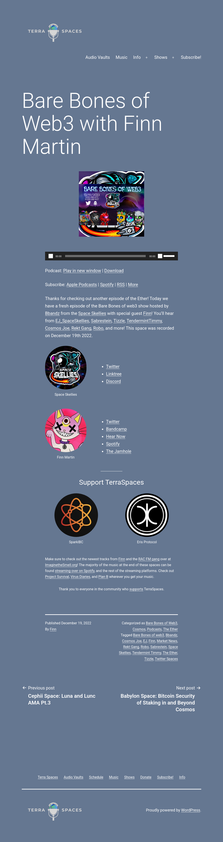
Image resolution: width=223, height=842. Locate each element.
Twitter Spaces (166, 659)
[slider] (105, 256)
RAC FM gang (148, 559)
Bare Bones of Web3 (161, 623)
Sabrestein (101, 320)
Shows (160, 57)
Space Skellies (92, 313)
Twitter (113, 366)
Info (137, 57)
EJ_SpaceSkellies (72, 320)
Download (114, 270)
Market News (167, 641)
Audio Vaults (97, 57)
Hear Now (115, 436)
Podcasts (154, 629)
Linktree (114, 374)
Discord (113, 381)
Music (121, 57)
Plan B (103, 577)
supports (136, 589)
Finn (147, 313)
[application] (111, 256)
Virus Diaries (80, 577)
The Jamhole (118, 451)
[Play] (51, 256)
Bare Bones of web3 (148, 635)
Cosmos (139, 629)
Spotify (107, 284)
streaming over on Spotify (74, 571)
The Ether (170, 629)
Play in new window (82, 270)
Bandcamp (116, 429)
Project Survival (57, 577)
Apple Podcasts (81, 284)
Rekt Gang (81, 328)
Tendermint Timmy (146, 653)
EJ (145, 641)
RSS (121, 284)
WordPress (190, 810)
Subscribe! (191, 57)
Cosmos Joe (57, 328)
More (133, 284)
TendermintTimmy (144, 320)
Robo (98, 328)
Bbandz (52, 313)
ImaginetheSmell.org (61, 565)
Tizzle (119, 320)
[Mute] (160, 256)
